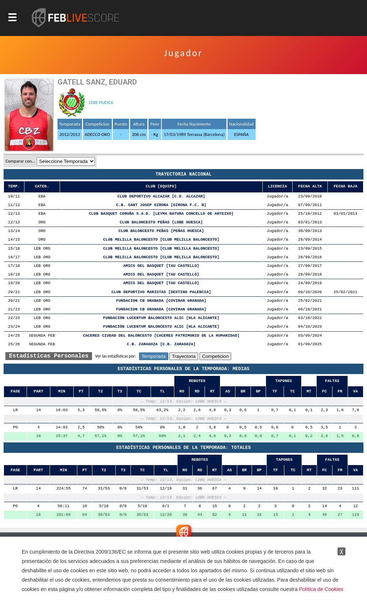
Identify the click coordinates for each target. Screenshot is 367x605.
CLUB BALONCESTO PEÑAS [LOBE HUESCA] (161, 222)
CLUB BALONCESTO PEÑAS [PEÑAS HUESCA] (161, 231)
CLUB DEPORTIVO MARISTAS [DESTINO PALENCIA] (161, 292)
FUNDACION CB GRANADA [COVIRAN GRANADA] (161, 301)
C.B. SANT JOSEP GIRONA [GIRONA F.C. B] (161, 205)
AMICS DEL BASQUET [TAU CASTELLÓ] (161, 274)
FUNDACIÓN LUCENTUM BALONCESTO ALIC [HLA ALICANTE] (161, 318)
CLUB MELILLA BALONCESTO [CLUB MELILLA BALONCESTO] (161, 239)
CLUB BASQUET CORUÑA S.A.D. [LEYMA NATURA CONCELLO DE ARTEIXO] (161, 214)
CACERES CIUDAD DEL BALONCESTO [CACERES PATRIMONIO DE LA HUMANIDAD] (161, 335)
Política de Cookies (321, 589)
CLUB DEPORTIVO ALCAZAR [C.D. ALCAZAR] (161, 196)
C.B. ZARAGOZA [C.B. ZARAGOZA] (161, 344)
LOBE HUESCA (101, 102)
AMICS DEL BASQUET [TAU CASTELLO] (161, 266)
